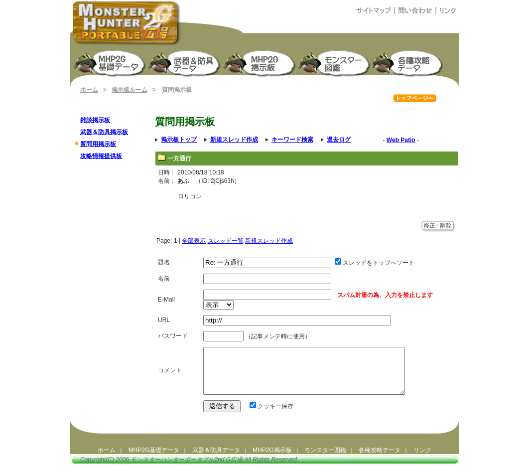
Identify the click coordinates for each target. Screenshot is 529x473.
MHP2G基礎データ (154, 459)
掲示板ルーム (129, 89)
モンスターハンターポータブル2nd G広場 (187, 468)
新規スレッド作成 (269, 240)
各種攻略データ (379, 459)
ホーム (89, 89)
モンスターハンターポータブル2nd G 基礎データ (110, 62)
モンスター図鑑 (335, 62)
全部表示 (194, 240)
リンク (422, 459)
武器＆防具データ (216, 459)
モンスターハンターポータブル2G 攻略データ (409, 62)
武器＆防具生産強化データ (185, 62)
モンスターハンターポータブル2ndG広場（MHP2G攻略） (126, 23)
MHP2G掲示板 (260, 62)
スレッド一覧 (226, 240)
